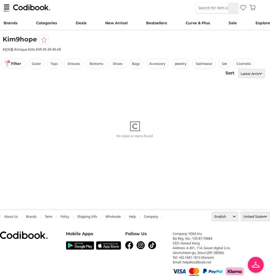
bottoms (96, 63)
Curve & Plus (198, 23)
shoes (118, 63)
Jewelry (180, 63)
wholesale (113, 216)
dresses (74, 63)
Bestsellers (156, 23)
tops (54, 63)
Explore (262, 23)
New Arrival (116, 23)
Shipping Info (87, 216)
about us (11, 216)
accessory (157, 63)
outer (36, 63)
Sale (233, 23)
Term (48, 216)
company (151, 216)
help (132, 216)
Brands (10, 23)
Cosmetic (244, 63)
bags (136, 63)
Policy (64, 216)
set (224, 63)
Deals (81, 23)
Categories (46, 23)
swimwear (204, 63)
